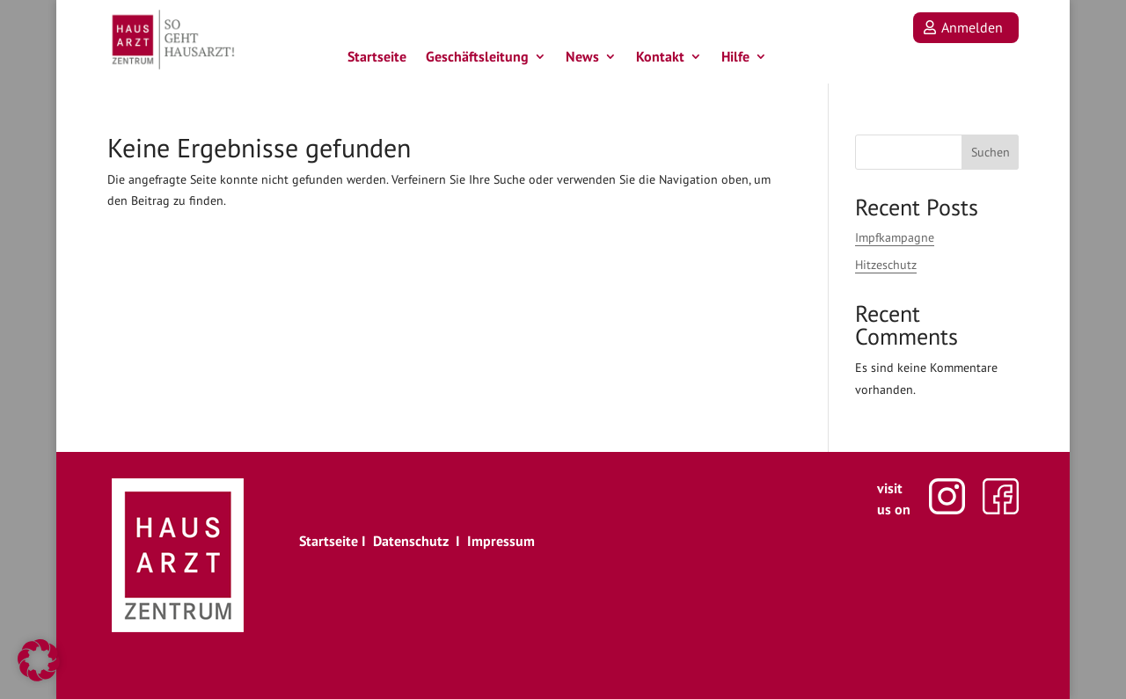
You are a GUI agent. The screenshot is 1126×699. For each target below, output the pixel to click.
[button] (38, 660)
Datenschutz (411, 541)
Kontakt (660, 60)
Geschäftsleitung (477, 60)
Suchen (990, 152)
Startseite (376, 60)
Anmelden (972, 27)
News (582, 60)
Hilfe (735, 60)
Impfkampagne (894, 237)
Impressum (501, 541)
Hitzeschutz (886, 265)
